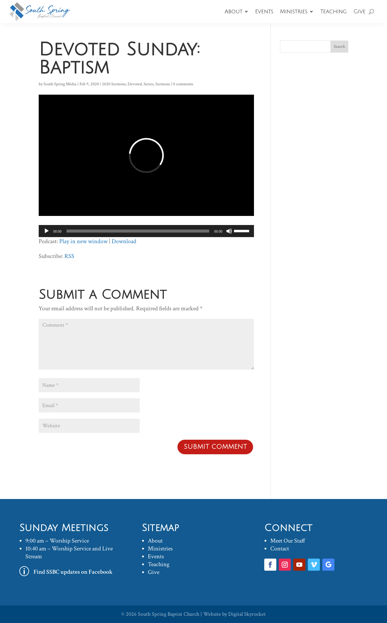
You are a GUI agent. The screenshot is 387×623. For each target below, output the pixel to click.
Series (149, 84)
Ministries (293, 11)
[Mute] (229, 231)
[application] (146, 231)
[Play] (47, 231)
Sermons (162, 84)
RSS (69, 256)
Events (264, 11)
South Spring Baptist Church (168, 614)
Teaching (333, 11)
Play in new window (83, 241)
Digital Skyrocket (247, 614)
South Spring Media (60, 84)
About (233, 11)
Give (359, 11)
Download (124, 241)
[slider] (138, 231)
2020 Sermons (114, 84)
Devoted (135, 84)
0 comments (183, 84)
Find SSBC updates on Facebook (73, 572)
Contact (279, 549)
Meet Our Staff (287, 541)
